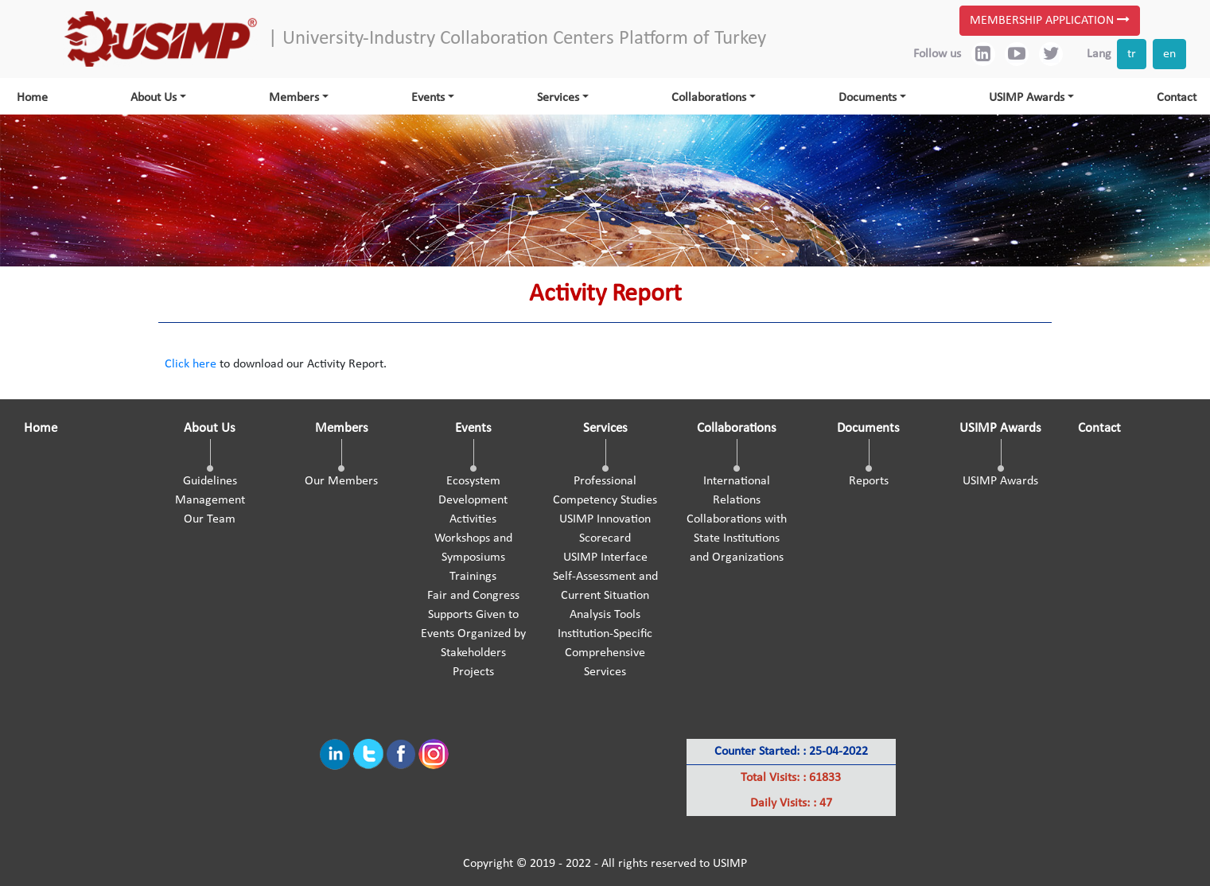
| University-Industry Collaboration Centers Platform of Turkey (517, 39)
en (1169, 54)
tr (1131, 54)
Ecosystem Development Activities (473, 500)
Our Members (341, 481)
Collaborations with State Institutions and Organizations (737, 538)
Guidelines (210, 481)
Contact (1176, 97)
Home (32, 97)
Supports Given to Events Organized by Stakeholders (473, 633)
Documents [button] (867, 97)
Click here (190, 364)
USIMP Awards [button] (1026, 97)
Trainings (472, 576)
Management (210, 500)
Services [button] (558, 97)
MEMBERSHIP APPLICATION (1050, 20)
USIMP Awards (1000, 481)
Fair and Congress (473, 595)
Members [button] (294, 97)
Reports (869, 481)
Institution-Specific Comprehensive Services (605, 653)
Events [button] (428, 97)
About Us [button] (153, 97)
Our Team (209, 519)
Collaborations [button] (708, 97)
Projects (473, 672)
